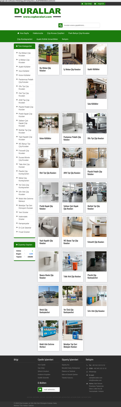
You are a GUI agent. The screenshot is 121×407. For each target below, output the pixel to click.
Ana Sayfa (23, 33)
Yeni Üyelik (41, 365)
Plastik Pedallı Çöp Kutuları (26, 108)
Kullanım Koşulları (44, 374)
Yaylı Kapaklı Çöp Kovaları (25, 138)
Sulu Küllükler (24, 71)
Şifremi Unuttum (43, 371)
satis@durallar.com (95, 378)
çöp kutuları (49, 397)
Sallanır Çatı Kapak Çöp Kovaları (23, 123)
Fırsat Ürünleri (24, 232)
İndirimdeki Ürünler (23, 218)
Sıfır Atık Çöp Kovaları (24, 193)
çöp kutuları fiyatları (86, 397)
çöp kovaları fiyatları (75, 397)
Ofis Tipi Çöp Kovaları (24, 87)
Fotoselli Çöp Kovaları (24, 152)
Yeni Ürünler (23, 212)
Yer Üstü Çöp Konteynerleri (24, 186)
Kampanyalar (24, 223)
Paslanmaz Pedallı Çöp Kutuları (26, 81)
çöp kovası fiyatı (57, 397)
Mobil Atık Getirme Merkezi (26, 200)
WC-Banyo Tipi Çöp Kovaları (24, 145)
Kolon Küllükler (24, 75)
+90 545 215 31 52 (100, 368)
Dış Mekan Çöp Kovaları (25, 54)
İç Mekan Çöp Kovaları (24, 61)
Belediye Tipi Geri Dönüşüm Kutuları (26, 206)
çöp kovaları (36, 397)
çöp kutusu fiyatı (66, 397)
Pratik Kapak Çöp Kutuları (25, 115)
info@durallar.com (95, 380)
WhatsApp (92, 372)
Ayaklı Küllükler (24, 67)
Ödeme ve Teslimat (68, 371)
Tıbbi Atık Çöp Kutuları (24, 165)
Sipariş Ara (65, 365)
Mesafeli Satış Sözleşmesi (71, 368)
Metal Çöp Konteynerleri (24, 179)
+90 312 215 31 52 (98, 365)
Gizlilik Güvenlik (43, 378)
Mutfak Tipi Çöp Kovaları (25, 131)
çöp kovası (30, 397)
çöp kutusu (43, 397)
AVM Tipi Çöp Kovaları (24, 101)
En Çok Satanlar (25, 228)
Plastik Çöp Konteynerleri (24, 172)
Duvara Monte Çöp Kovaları (24, 158)
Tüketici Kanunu (67, 378)
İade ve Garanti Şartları (70, 374)
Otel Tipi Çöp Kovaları (24, 94)
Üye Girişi (41, 368)
